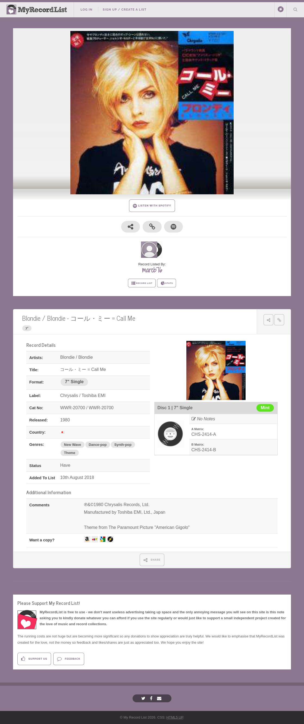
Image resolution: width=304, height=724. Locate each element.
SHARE (152, 560)
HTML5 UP (174, 717)
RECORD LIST (142, 283)
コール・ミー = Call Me (102, 318)
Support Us (34, 658)
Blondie (31, 318)
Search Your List (295, 9)
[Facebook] (152, 698)
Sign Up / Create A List (124, 9)
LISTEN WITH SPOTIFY (152, 206)
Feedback (68, 658)
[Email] (160, 698)
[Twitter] (144, 698)
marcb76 (152, 270)
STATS (166, 283)
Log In (86, 9)
